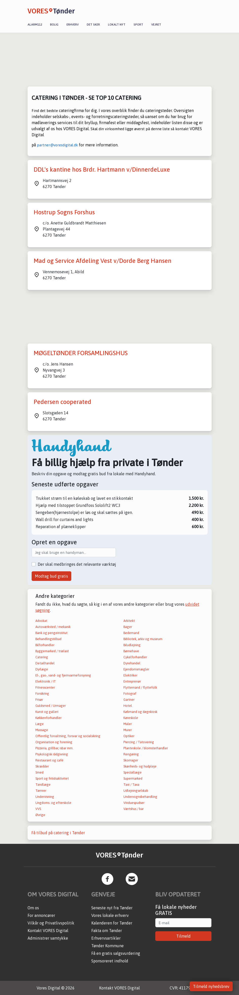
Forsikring (42, 693)
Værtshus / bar (133, 809)
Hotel (127, 706)
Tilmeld (183, 936)
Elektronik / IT (45, 681)
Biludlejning (132, 645)
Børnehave (131, 651)
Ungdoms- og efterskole (53, 803)
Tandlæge (43, 784)
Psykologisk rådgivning (51, 754)
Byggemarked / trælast (52, 651)
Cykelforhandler (135, 657)
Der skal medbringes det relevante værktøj (77, 564)
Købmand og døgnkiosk (140, 712)
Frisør (39, 700)
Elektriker (130, 675)
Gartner (129, 700)
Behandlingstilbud (48, 639)
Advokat (41, 621)
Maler (127, 724)
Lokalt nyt (116, 24)
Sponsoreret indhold (109, 961)
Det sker (93, 24)
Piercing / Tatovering (138, 742)
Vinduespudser (133, 803)
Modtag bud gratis (51, 576)
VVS (38, 809)
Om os (33, 908)
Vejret (156, 24)
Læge (39, 724)
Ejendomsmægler (136, 669)
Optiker (128, 736)
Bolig (54, 24)
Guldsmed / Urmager (50, 706)
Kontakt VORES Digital (48, 930)
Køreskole (130, 718)
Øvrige (40, 815)
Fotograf (129, 693)
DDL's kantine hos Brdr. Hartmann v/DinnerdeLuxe (102, 169)
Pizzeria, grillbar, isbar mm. (54, 748)
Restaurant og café (49, 760)
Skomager (130, 760)
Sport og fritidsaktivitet (52, 778)
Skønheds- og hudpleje (140, 766)
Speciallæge (132, 772)
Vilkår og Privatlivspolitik (51, 923)
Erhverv (73, 24)
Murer (127, 730)
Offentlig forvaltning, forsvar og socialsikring (67, 736)
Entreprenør (132, 681)
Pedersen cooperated (62, 401)
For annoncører (41, 915)
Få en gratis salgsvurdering (115, 953)
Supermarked (132, 778)
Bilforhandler (44, 645)
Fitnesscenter (45, 687)
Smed (39, 772)
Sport (138, 24)
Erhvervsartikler (106, 938)
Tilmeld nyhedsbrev (211, 986)
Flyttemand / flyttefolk (140, 687)
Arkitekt (129, 621)
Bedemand (131, 633)
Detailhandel (45, 663)
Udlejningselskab (135, 791)
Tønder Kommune (107, 945)
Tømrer (40, 791)
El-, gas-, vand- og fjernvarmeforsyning (63, 675)
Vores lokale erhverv (110, 915)
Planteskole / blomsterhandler (145, 748)
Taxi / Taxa (131, 784)
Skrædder (42, 766)
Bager (127, 627)
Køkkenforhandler (48, 718)
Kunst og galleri (46, 712)
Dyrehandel (131, 663)
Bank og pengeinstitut (51, 633)
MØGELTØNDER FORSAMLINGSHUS (81, 353)
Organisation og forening (53, 742)
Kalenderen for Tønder (111, 923)
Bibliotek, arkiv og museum (142, 639)
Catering (41, 657)
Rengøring (131, 754)
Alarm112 (35, 24)
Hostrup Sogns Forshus (64, 212)
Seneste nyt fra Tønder (112, 908)
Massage (41, 730)
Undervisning (44, 797)
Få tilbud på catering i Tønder (58, 832)
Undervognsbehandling (140, 797)
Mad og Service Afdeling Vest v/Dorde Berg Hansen (102, 260)
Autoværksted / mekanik (53, 627)
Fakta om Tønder (106, 930)
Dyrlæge (41, 669)
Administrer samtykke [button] (48, 938)
